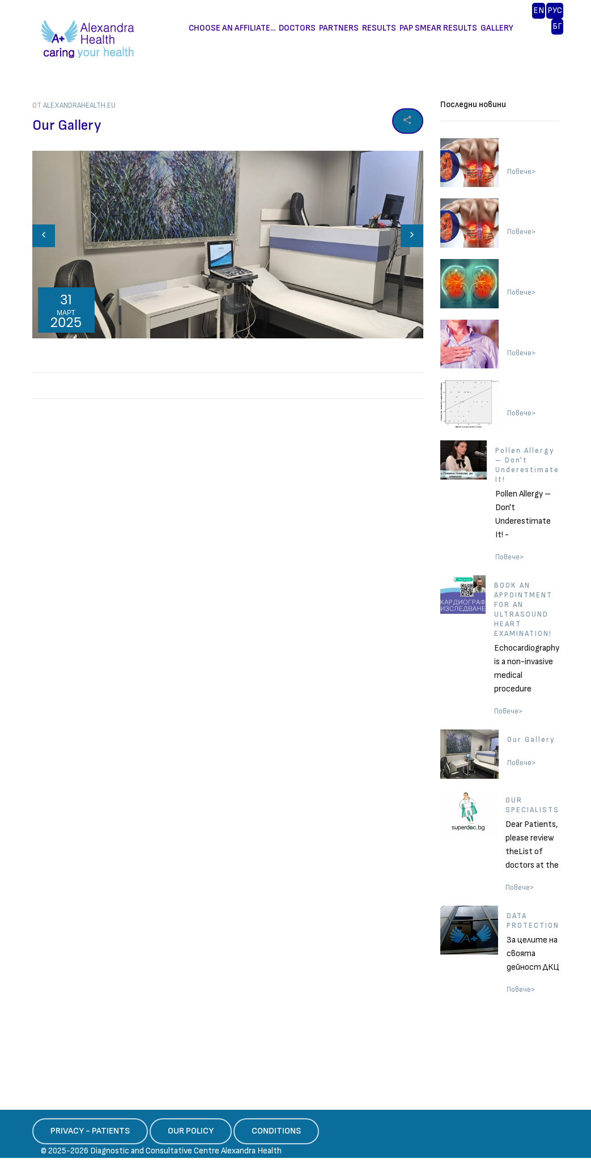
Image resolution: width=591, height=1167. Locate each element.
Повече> (521, 171)
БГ (557, 26)
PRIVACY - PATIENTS (90, 1131)
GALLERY (497, 28)
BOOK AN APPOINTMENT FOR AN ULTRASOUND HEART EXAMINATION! (523, 609)
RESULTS (379, 28)
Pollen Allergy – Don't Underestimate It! (527, 465)
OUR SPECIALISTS (532, 805)
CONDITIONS (276, 1131)
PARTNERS (339, 28)
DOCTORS (297, 28)
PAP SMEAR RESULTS (438, 28)
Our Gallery (531, 739)
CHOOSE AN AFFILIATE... (232, 28)
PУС (554, 10)
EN (538, 10)
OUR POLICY (191, 1131)
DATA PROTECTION (533, 920)
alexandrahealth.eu (79, 105)
